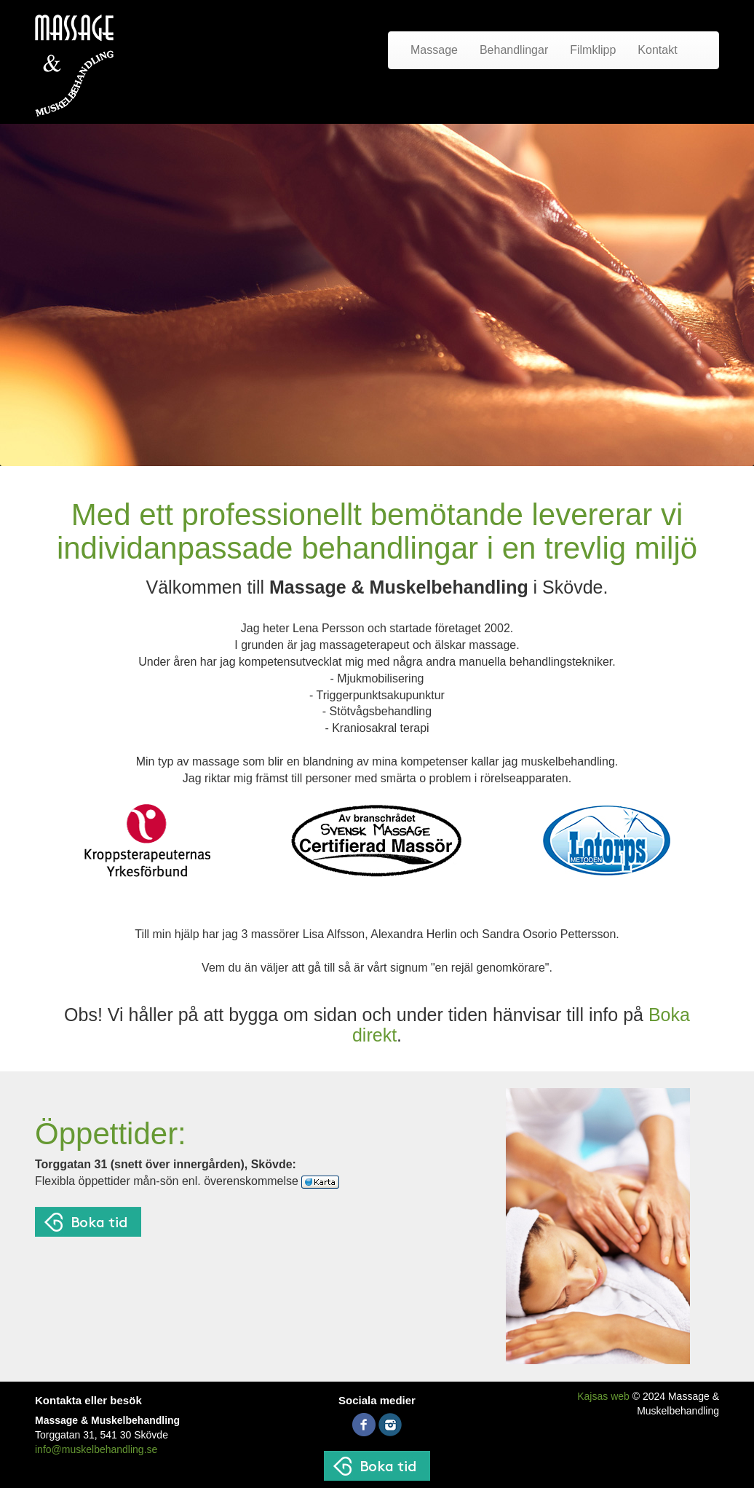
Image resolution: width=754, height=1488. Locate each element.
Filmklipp (593, 50)
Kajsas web (603, 1396)
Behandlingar (514, 50)
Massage (434, 50)
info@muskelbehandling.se (96, 1449)
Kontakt (657, 50)
